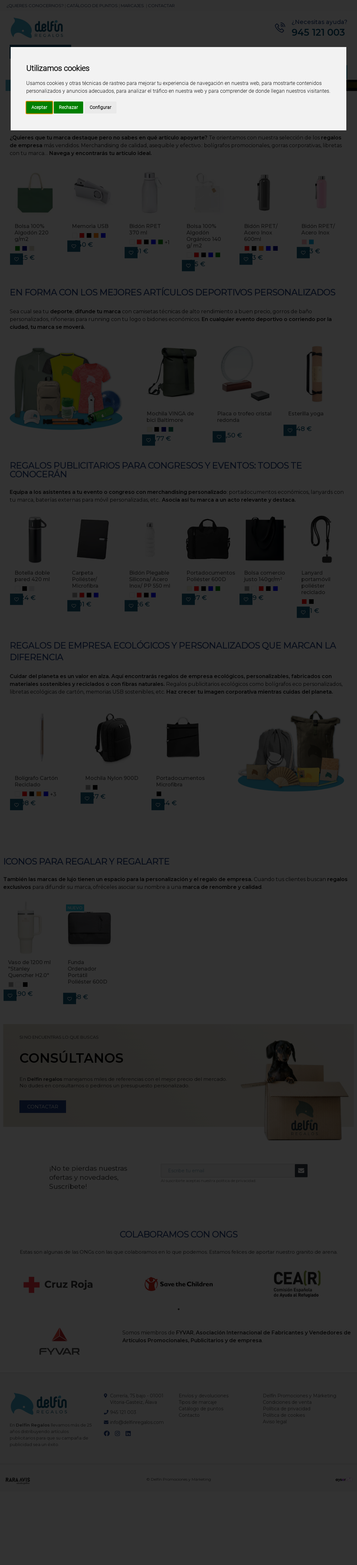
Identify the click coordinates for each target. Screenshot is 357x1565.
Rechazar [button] (68, 107)
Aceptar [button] (39, 107)
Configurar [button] (100, 107)
